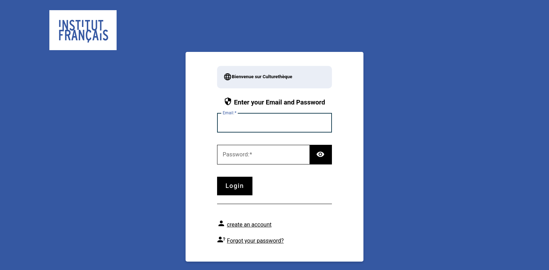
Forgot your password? (255, 240)
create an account (249, 224)
